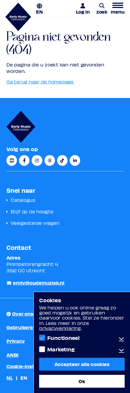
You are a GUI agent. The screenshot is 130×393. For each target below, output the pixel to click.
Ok (82, 381)
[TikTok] (62, 160)
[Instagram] (37, 160)
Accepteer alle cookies (82, 364)
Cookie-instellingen (29, 366)
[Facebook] (24, 160)
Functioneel (63, 338)
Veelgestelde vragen (35, 223)
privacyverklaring (60, 328)
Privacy (15, 341)
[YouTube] (11, 160)
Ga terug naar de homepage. (40, 81)
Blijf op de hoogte (32, 211)
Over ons (23, 314)
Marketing (61, 349)
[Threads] (49, 160)
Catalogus (23, 200)
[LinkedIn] (75, 160)
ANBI (12, 355)
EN (39, 11)
